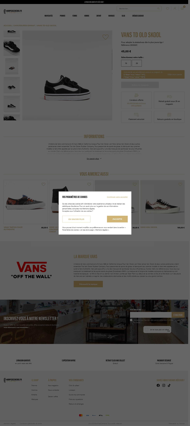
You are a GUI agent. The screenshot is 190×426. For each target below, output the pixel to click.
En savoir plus (76, 219)
